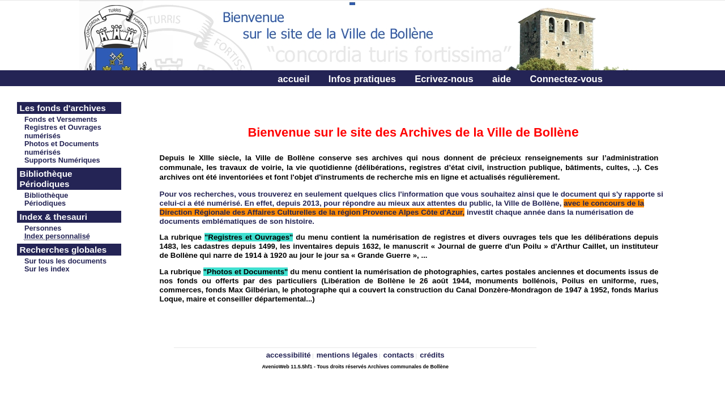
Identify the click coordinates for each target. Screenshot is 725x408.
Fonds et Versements (60, 119)
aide (501, 79)
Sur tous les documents (65, 261)
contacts (399, 355)
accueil (293, 79)
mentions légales (347, 355)
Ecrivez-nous (444, 79)
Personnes (42, 228)
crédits (432, 355)
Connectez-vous (566, 79)
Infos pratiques (362, 79)
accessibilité (288, 355)
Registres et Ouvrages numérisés (62, 131)
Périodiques (45, 203)
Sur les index (47, 269)
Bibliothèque (46, 195)
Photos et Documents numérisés (61, 147)
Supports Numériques (62, 160)
